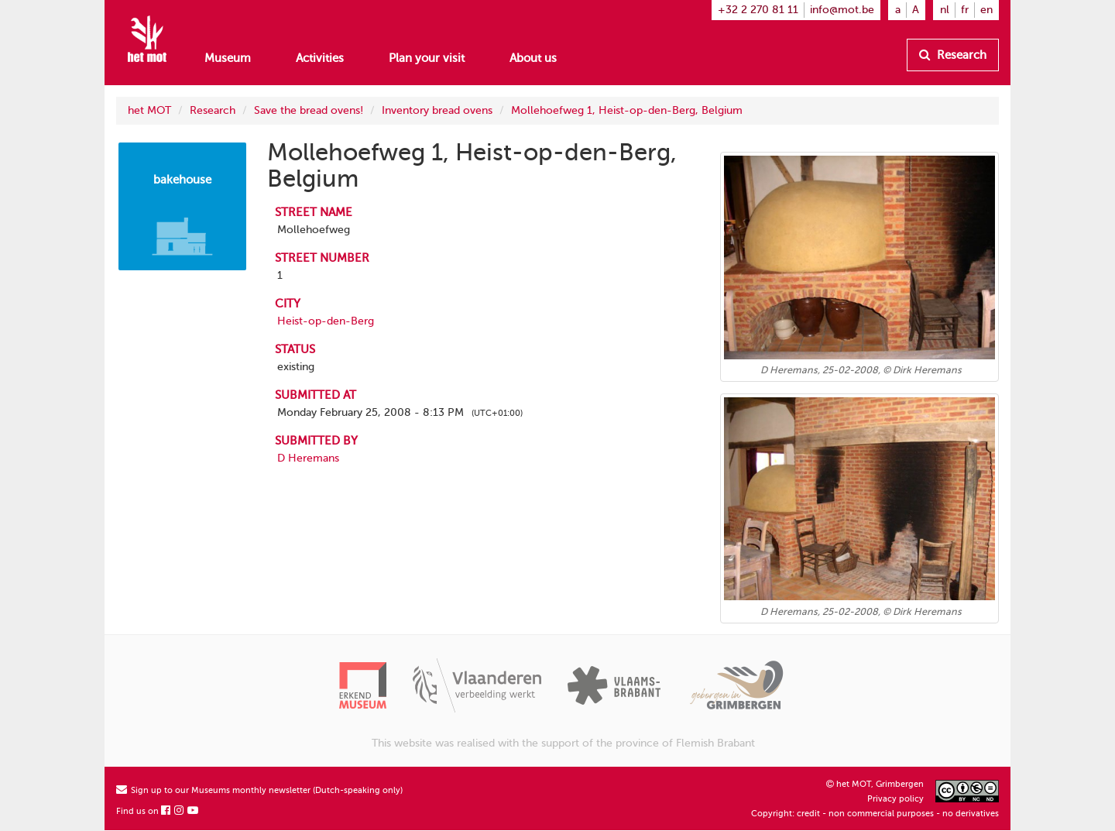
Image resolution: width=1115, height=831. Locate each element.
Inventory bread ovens (437, 110)
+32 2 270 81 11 (758, 9)
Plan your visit (427, 58)
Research (952, 55)
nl (944, 9)
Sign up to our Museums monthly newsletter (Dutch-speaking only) (259, 790)
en (986, 9)
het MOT (149, 110)
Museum (227, 58)
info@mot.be (842, 9)
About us (533, 58)
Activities (320, 58)
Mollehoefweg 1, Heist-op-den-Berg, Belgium (627, 110)
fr (965, 9)
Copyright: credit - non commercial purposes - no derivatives (875, 814)
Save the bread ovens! (308, 110)
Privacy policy (895, 799)
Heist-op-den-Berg (325, 321)
